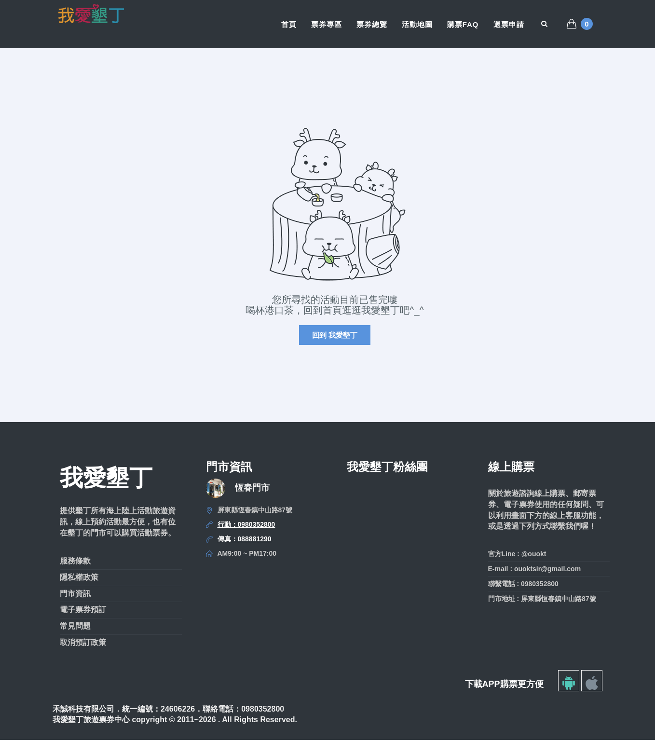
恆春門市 (252, 489)
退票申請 (508, 24)
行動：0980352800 (246, 525)
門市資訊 (75, 594)
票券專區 (326, 24)
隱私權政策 (79, 578)
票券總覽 (371, 24)
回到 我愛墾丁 (335, 336)
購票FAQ (463, 24)
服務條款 (75, 562)
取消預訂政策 (83, 643)
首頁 (289, 24)
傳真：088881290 (245, 540)
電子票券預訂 (83, 610)
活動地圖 (417, 24)
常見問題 (75, 627)
